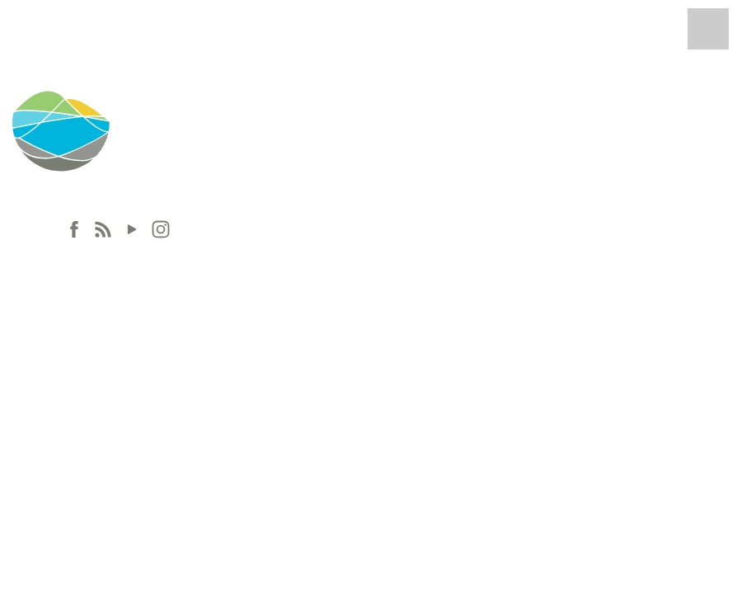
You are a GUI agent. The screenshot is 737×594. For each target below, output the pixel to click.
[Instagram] (160, 229)
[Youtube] (132, 229)
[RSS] (103, 229)
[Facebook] (74, 229)
